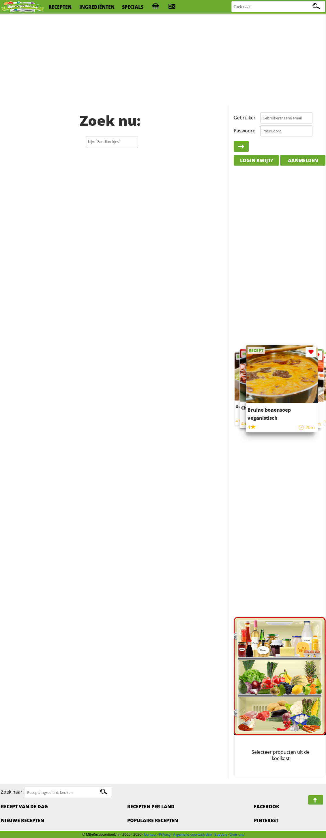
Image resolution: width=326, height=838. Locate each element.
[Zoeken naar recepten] (278, 6)
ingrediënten (97, 7)
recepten (60, 7)
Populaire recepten (152, 820)
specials (132, 7)
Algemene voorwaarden (192, 834)
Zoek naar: (12, 792)
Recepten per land (151, 806)
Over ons (237, 834)
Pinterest (266, 820)
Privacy (165, 834)
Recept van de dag (24, 806)
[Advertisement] (163, 60)
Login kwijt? (256, 160)
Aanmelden (303, 160)
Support (220, 834)
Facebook (266, 806)
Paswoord (245, 131)
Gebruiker (245, 118)
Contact (150, 834)
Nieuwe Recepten (22, 820)
